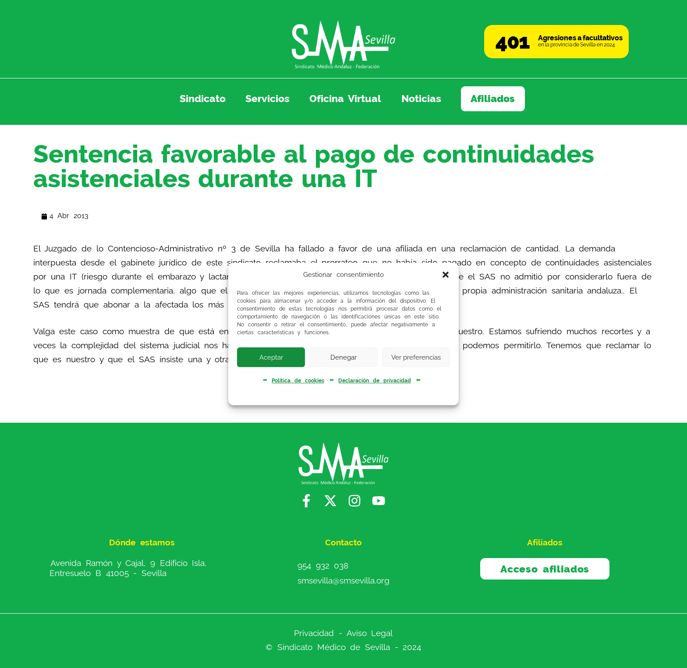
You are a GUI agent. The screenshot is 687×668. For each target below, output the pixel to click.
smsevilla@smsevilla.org (343, 580)
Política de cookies (298, 381)
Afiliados (493, 98)
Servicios (267, 98)
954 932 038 (322, 565)
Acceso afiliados (544, 569)
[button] (445, 274)
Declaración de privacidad (374, 381)
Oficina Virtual (345, 98)
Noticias (421, 98)
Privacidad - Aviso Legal (343, 633)
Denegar (343, 357)
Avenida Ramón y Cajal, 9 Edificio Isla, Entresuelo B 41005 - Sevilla (128, 568)
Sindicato (203, 98)
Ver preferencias (416, 357)
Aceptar (271, 357)
